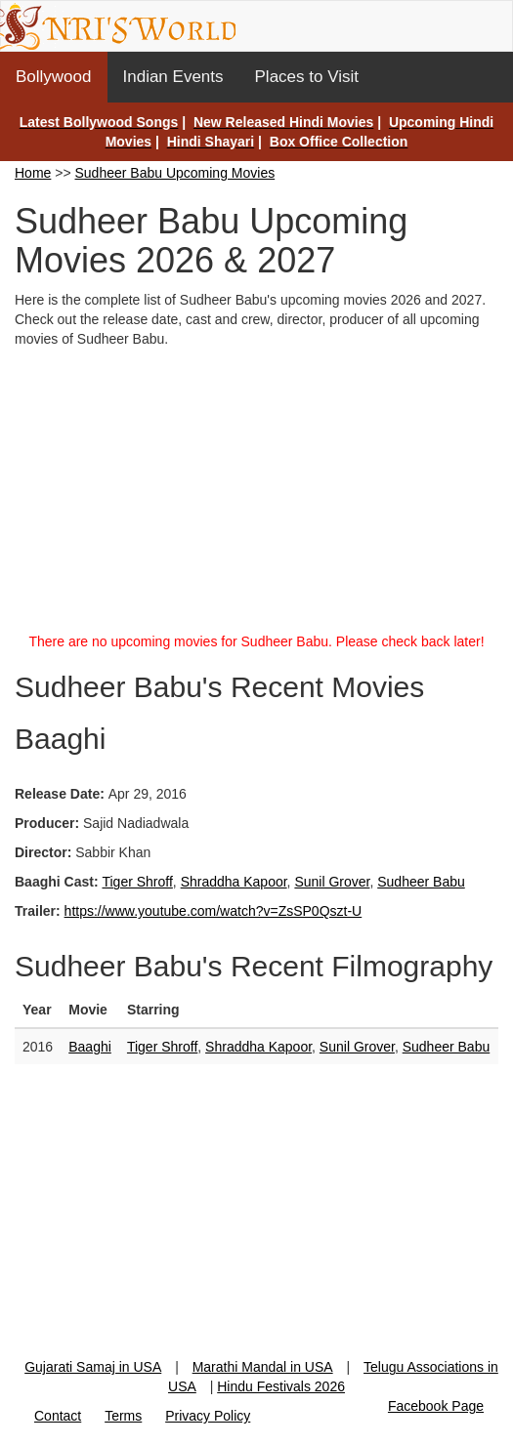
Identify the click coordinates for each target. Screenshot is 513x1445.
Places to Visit (307, 76)
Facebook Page (436, 1406)
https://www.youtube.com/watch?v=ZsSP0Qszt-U (213, 911)
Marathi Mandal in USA (262, 1367)
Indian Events (173, 76)
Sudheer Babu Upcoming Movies (175, 173)
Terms (123, 1416)
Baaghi (89, 1046)
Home (33, 173)
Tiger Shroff (137, 881)
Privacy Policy (207, 1416)
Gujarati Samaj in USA (92, 1367)
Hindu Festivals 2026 (281, 1386)
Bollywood (54, 76)
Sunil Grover (331, 881)
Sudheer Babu (421, 881)
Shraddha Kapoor (234, 881)
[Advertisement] (256, 495)
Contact (57, 1416)
